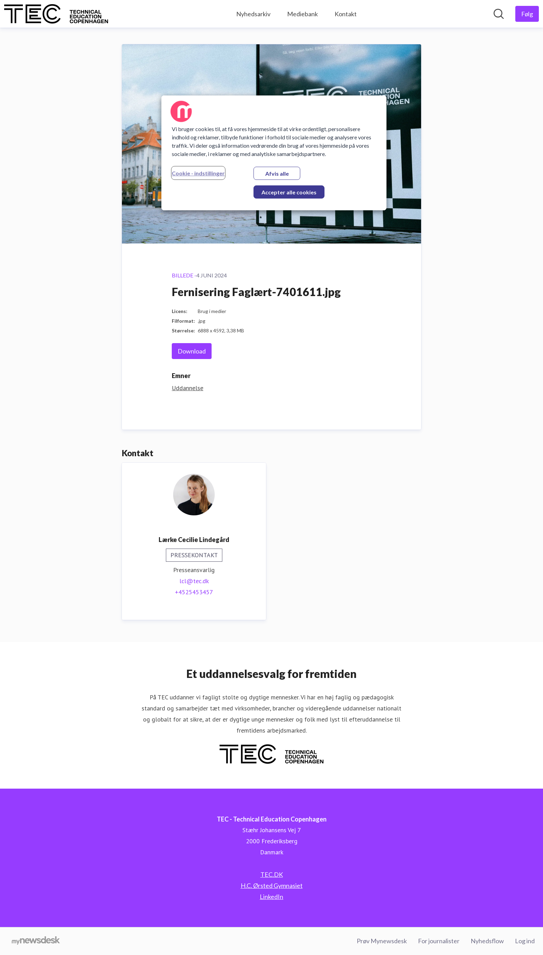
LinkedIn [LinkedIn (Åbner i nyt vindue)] (271, 896)
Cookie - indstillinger (198, 173)
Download (192, 351)
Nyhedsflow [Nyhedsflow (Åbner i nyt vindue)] (487, 941)
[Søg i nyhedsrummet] (498, 13)
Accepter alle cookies (289, 192)
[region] (273, 152)
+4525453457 (194, 592)
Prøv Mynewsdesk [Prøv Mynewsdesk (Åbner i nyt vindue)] (382, 941)
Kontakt (346, 14)
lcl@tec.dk (194, 581)
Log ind (525, 941)
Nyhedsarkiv (253, 14)
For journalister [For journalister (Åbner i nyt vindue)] (439, 941)
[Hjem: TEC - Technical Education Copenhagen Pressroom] (56, 14)
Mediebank (302, 14)
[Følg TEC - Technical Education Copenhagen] (527, 14)
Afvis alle (277, 173)
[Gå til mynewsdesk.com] (35, 941)
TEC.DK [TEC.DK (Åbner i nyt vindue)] (271, 874)
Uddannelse (187, 388)
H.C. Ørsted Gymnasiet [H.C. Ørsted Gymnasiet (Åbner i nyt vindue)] (272, 885)
